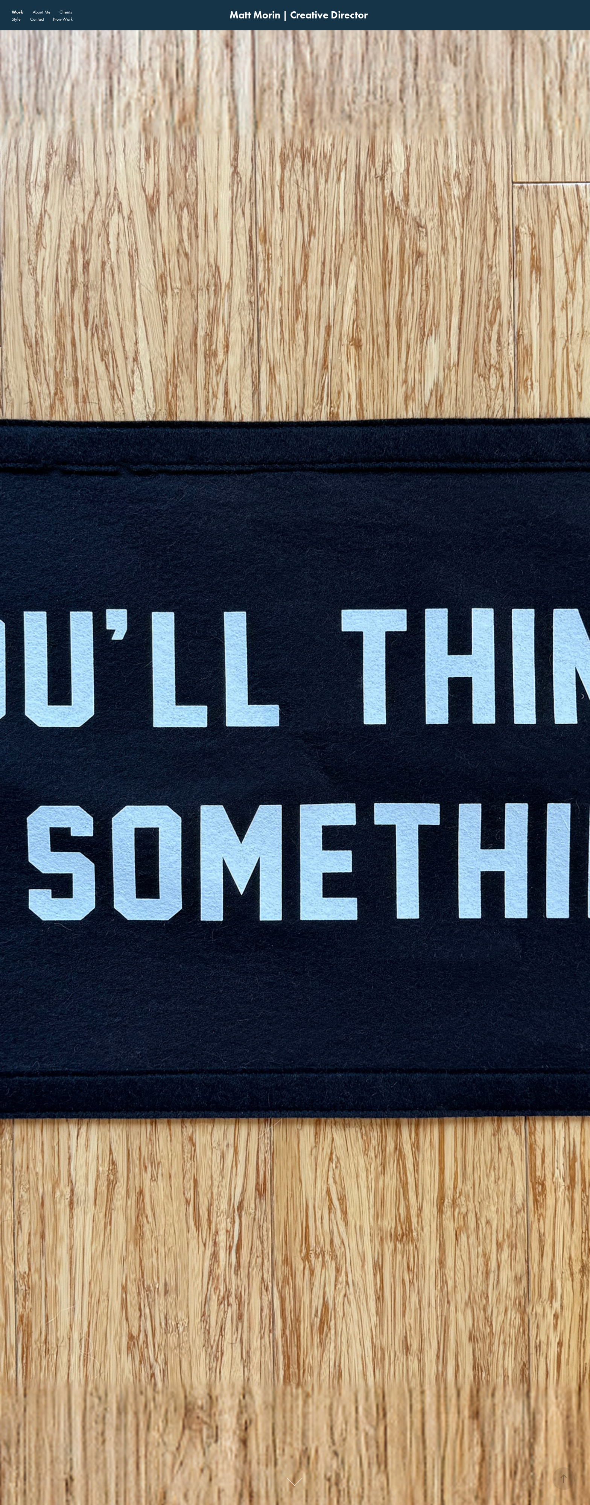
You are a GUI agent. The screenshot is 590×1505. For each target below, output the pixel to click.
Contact (37, 19)
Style (16, 19)
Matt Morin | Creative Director (299, 15)
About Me (41, 12)
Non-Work (63, 19)
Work (17, 12)
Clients (65, 12)
